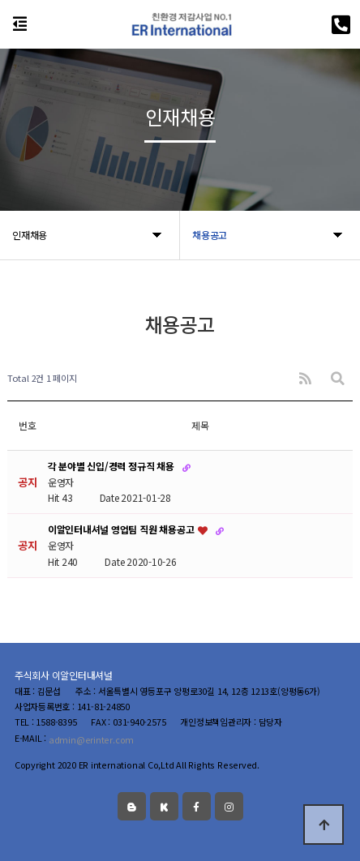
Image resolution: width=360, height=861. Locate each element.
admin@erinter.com (91, 739)
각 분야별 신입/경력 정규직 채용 (112, 466)
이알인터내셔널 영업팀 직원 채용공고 (122, 530)
